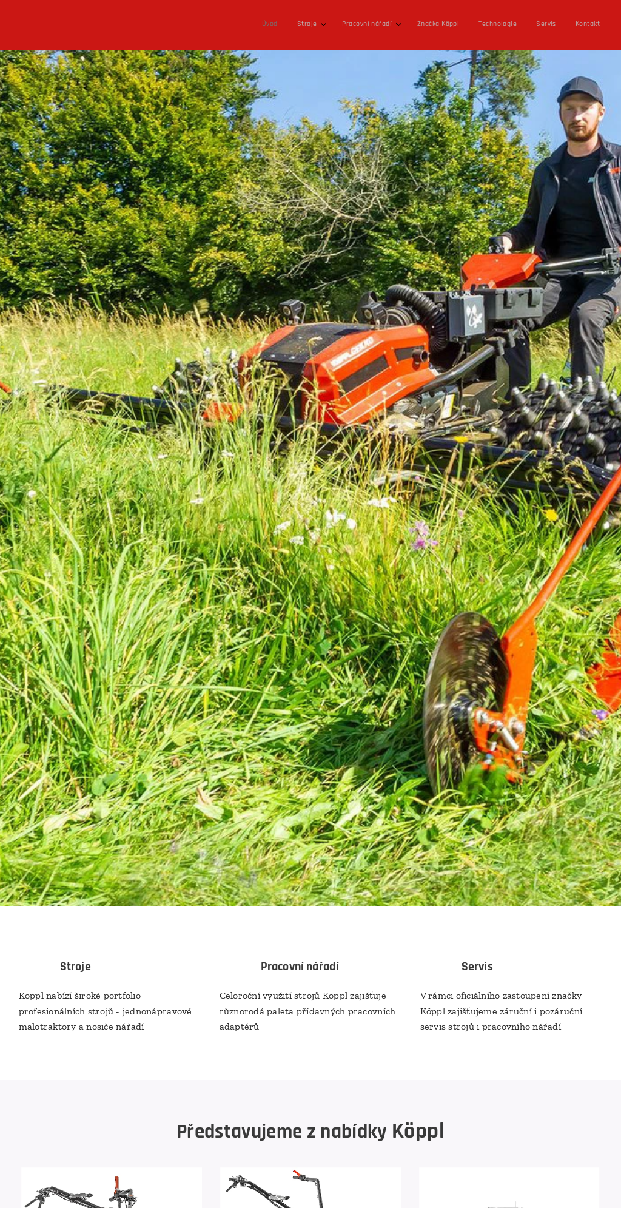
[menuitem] (465, 25)
